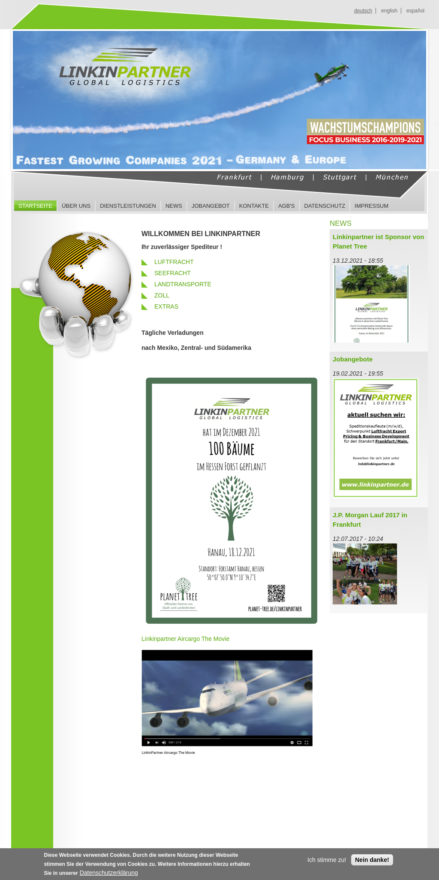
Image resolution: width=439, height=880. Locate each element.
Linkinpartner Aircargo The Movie (185, 638)
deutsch (363, 11)
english (389, 11)
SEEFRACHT (172, 273)
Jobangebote (353, 359)
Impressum (371, 206)
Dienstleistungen (128, 206)
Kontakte (254, 206)
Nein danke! (372, 861)
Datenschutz (325, 206)
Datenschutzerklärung (109, 874)
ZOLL (161, 295)
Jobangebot (211, 206)
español (415, 11)
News (173, 206)
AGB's (286, 206)
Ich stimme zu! (326, 861)
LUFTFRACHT (174, 261)
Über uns (76, 206)
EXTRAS (166, 306)
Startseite (35, 206)
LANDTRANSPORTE (182, 284)
